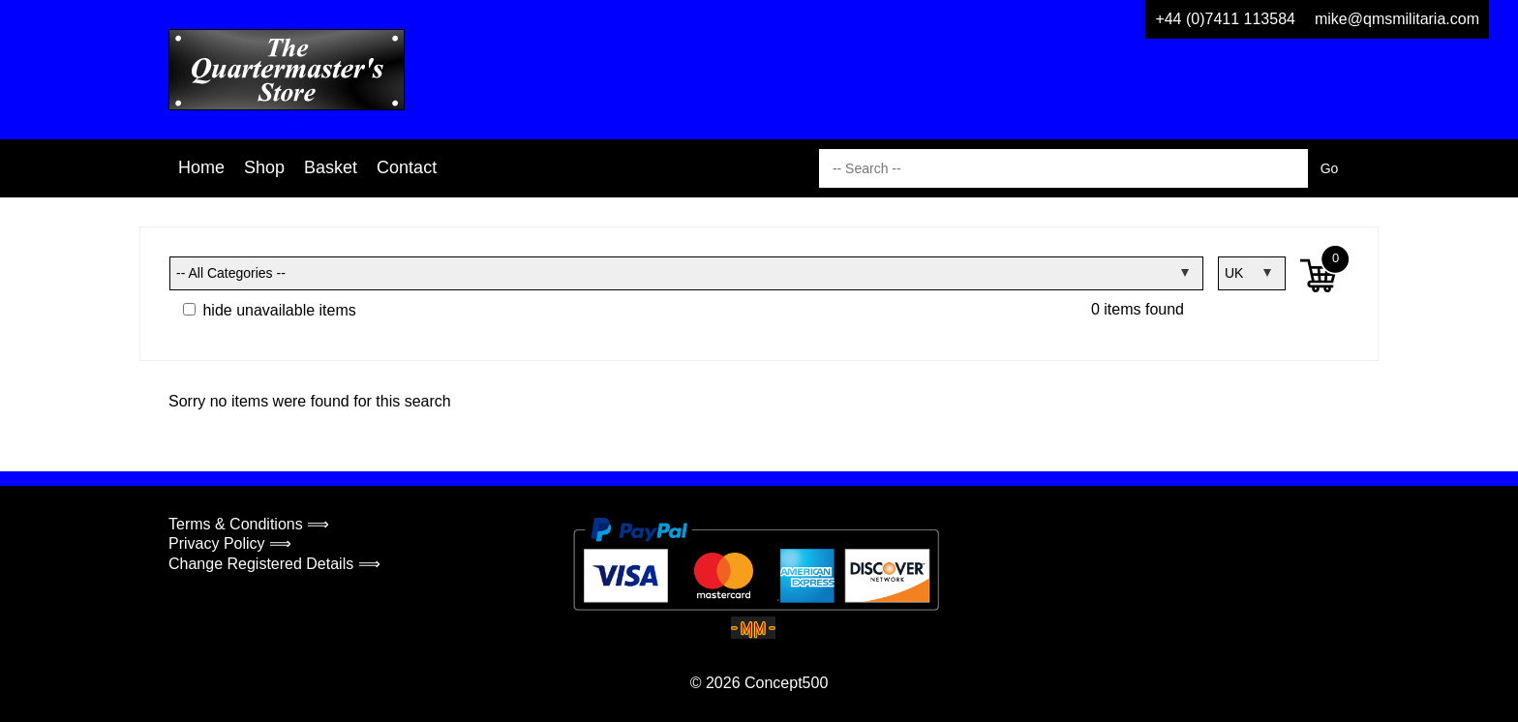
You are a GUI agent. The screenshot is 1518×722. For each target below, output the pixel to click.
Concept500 (786, 683)
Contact (407, 167)
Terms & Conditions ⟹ (248, 524)
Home (201, 167)
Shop (264, 167)
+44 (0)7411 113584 (1225, 19)
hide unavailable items (269, 310)
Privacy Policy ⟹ (229, 543)
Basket (330, 167)
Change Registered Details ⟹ (274, 564)
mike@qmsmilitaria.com (1397, 19)
